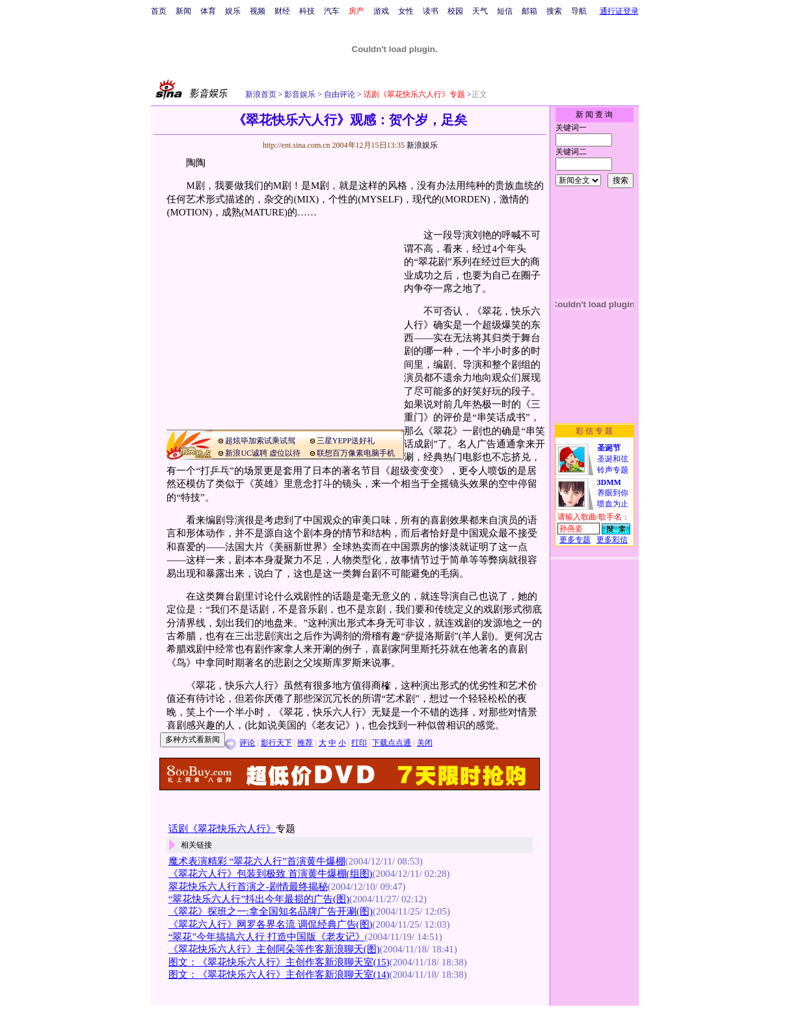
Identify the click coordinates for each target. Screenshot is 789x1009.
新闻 (183, 11)
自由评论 (338, 94)
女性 (406, 11)
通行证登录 (619, 11)
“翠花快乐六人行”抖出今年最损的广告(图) (258, 899)
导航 (579, 11)
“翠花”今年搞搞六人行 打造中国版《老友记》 (266, 937)
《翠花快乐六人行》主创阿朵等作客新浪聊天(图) (274, 949)
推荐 (305, 742)
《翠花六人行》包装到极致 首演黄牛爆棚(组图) (270, 873)
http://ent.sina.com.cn (297, 145)
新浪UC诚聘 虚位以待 (263, 453)
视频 (257, 11)
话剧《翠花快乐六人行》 (222, 828)
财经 (282, 11)
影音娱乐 (299, 94)
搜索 (554, 11)
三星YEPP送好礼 (346, 440)
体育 (208, 11)
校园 (455, 11)
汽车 (332, 11)
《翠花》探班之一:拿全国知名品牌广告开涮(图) (270, 911)
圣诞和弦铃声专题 (612, 459)
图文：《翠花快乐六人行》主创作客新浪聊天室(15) (279, 962)
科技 (307, 11)
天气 (480, 11)
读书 (430, 11)
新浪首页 (260, 94)
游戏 (381, 11)
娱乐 (233, 11)
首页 (159, 11)
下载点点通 (391, 742)
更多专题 (575, 539)
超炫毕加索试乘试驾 (260, 440)
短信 (505, 11)
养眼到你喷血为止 (612, 493)
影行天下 (276, 742)
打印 (359, 742)
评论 (247, 742)
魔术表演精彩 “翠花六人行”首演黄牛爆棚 (256, 861)
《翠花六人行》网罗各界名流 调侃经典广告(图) (270, 924)
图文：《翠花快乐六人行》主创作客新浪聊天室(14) (279, 974)
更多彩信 (612, 539)
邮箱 (529, 11)
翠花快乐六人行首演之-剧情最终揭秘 (248, 886)
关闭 (425, 742)
